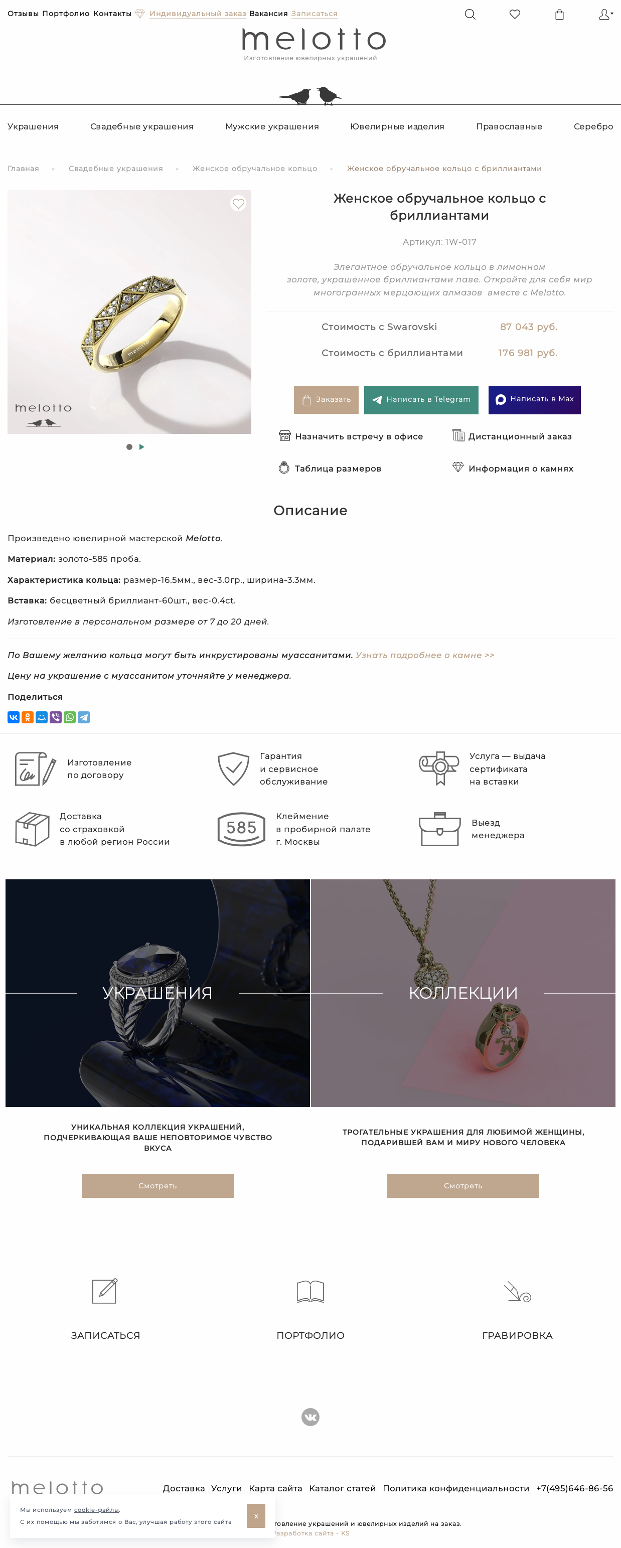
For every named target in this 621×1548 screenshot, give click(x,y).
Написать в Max (535, 399)
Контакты (112, 13)
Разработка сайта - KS (311, 1533)
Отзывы (23, 13)
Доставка (184, 1488)
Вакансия (268, 13)
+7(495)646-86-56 (574, 1488)
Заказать (326, 400)
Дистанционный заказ (512, 436)
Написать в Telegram (421, 400)
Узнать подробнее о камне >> (425, 655)
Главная (23, 168)
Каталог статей (342, 1488)
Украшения (33, 126)
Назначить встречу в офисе (351, 436)
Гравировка (517, 1309)
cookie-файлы (96, 1509)
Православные (509, 126)
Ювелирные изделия (397, 126)
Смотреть (157, 1186)
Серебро (593, 126)
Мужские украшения (272, 126)
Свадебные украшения (142, 126)
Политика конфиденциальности (456, 1488)
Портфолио (66, 13)
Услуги (226, 1488)
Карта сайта (275, 1488)
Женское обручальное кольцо (255, 168)
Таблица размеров (330, 469)
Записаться (103, 1309)
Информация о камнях (512, 469)
